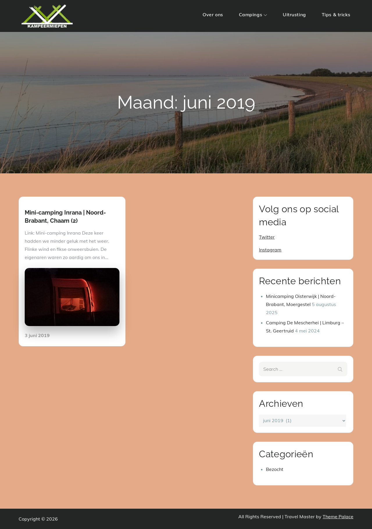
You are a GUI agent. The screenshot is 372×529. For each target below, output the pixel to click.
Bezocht (274, 469)
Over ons (213, 14)
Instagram (270, 250)
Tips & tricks (336, 14)
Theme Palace (338, 516)
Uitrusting (294, 14)
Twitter (267, 237)
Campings (253, 14)
